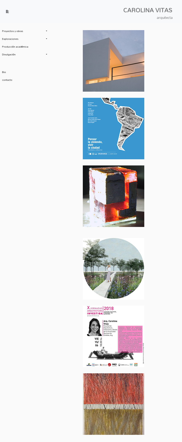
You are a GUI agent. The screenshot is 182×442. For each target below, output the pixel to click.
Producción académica (15, 46)
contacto (7, 79)
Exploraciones (10, 38)
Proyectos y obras (12, 30)
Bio (4, 71)
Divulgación (9, 54)
